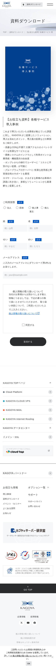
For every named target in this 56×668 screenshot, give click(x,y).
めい (30, 239)
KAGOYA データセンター (16, 428)
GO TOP (28, 590)
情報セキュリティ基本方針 (28, 642)
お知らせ (7, 513)
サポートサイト (35, 501)
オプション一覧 (37, 487)
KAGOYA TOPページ (14, 383)
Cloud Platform (14, 392)
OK (28, 663)
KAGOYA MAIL (14, 410)
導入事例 (7, 494)
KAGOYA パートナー (15, 473)
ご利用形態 (9, 202)
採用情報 (34, 617)
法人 (9, 208)
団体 (21, 208)
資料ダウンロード (31, 4)
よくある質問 (9, 508)
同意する (30, 325)
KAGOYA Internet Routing (20, 419)
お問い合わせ (34, 506)
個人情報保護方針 (28, 638)
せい (5, 239)
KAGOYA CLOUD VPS (18, 401)
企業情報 (21, 617)
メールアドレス (11, 257)
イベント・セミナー (12, 504)
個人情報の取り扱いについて (23, 313)
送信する (28, 341)
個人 (47, 208)
